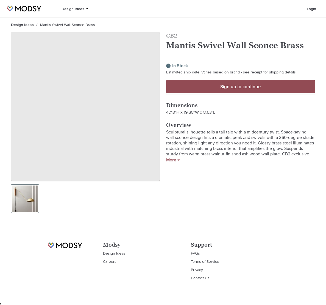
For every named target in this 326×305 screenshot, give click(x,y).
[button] (86, 8)
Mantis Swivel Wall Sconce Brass (67, 24)
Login (311, 9)
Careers (109, 261)
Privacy (197, 269)
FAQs (195, 253)
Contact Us (200, 277)
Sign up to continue (240, 86)
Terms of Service (205, 261)
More (173, 160)
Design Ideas (73, 9)
